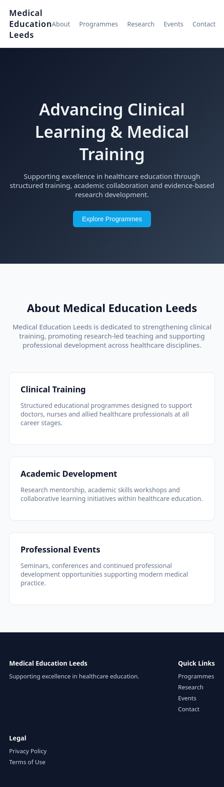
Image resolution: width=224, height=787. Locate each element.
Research (141, 24)
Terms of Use (27, 762)
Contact (204, 24)
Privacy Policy (28, 751)
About (61, 24)
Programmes (98, 24)
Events (173, 24)
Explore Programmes (112, 219)
